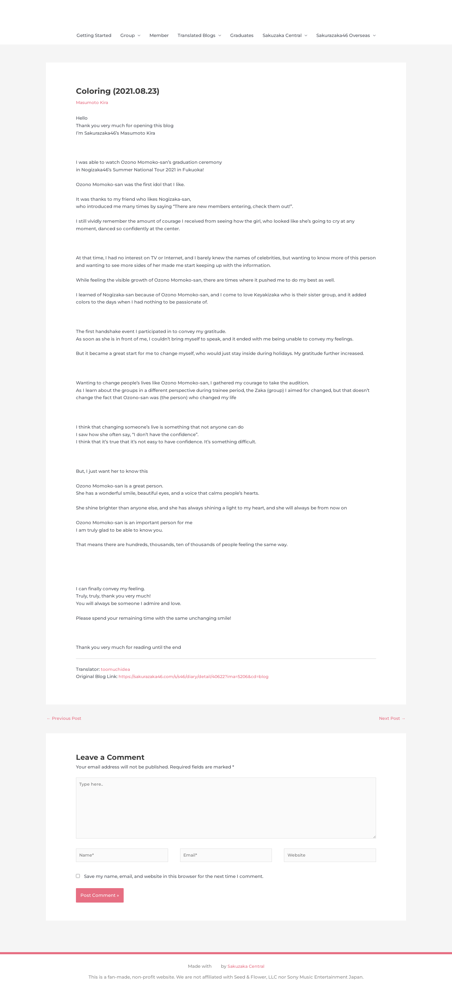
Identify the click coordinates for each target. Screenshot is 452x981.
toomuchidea (116, 670)
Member (159, 36)
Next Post (391, 720)
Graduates (242, 36)
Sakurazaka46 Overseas (343, 36)
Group (127, 36)
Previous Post (65, 720)
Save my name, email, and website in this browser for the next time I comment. (173, 885)
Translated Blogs (196, 36)
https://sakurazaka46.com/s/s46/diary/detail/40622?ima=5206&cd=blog (198, 677)
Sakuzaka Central (282, 36)
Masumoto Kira (93, 103)
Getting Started (94, 36)
